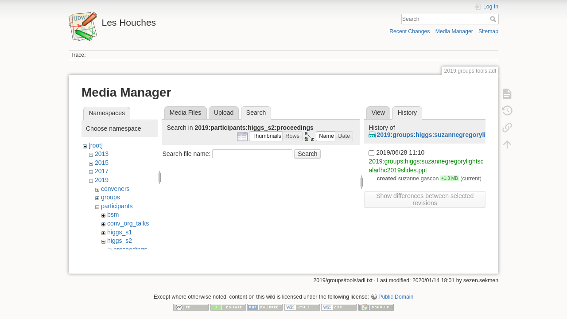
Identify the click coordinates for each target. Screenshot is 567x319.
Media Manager (454, 31)
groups (110, 197)
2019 (102, 179)
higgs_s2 (119, 240)
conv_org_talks (128, 223)
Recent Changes (409, 31)
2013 (102, 153)
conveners (115, 188)
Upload (223, 112)
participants (117, 206)
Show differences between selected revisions (425, 199)
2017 (102, 171)
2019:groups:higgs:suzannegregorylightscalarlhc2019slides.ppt (471, 134)
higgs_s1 (119, 232)
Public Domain (395, 290)
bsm (113, 214)
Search (494, 19)
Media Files (186, 112)
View (378, 112)
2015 (102, 162)
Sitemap (488, 31)
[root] (96, 145)
